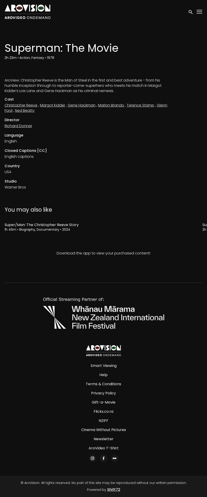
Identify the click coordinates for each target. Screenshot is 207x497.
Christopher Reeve (21, 105)
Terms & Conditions (103, 384)
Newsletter (104, 439)
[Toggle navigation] (199, 12)
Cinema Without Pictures (103, 429)
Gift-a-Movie (103, 402)
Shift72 (113, 489)
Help (103, 374)
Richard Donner (18, 125)
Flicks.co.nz (104, 411)
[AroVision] (103, 350)
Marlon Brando (111, 105)
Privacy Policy (103, 393)
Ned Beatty (25, 110)
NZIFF (103, 420)
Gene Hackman (81, 105)
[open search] (191, 12)
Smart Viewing (104, 365)
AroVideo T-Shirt (104, 448)
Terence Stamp (140, 105)
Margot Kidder (52, 105)
